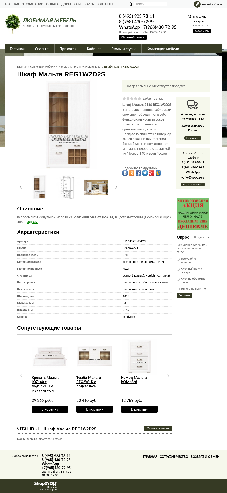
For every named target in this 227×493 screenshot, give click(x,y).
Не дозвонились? (193, 184)
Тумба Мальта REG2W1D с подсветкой (88, 381)
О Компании (32, 4)
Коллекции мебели (163, 48)
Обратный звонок (132, 37)
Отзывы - (56, 428)
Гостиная (17, 48)
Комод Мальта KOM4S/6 (134, 379)
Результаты (201, 237)
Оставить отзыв (158, 428)
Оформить (202, 31)
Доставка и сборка (77, 4)
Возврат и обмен (205, 456)
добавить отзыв (153, 99)
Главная (12, 4)
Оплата (52, 4)
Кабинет (94, 48)
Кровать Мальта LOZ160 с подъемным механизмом (46, 384)
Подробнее (192, 138)
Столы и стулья (123, 48)
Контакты (104, 4)
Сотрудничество (174, 456)
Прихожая (68, 48)
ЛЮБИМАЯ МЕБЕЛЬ (49, 20)
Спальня (42, 48)
